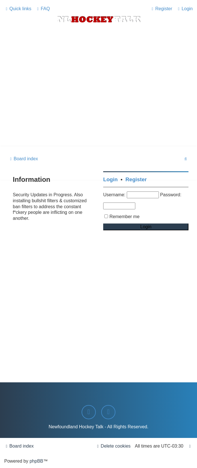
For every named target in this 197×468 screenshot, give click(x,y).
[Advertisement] (98, 104)
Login (110, 179)
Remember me (124, 216)
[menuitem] (43, 8)
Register (136, 179)
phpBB (36, 461)
